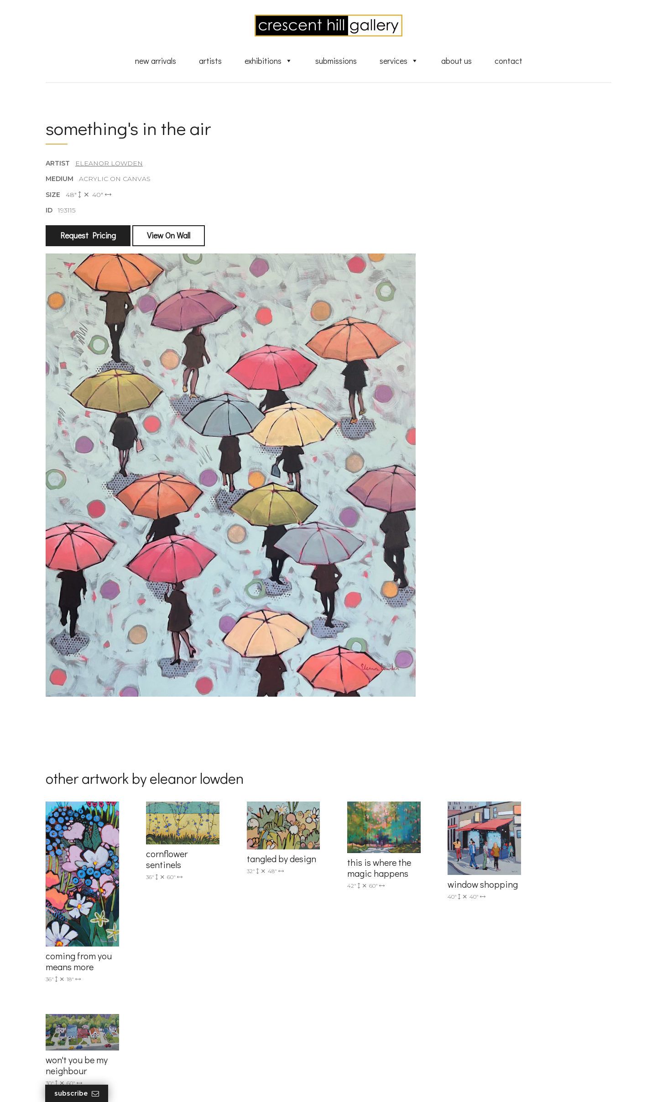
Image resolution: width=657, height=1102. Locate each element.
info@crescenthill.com (229, 956)
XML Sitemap (364, 1044)
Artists (210, 60)
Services (399, 60)
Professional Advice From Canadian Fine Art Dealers (398, 1000)
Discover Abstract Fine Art (383, 983)
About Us (456, 60)
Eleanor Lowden (109, 164)
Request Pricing (88, 235)
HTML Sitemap (366, 1057)
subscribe (518, 984)
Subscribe (77, 1093)
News (351, 1031)
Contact (508, 60)
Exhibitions (268, 60)
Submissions (336, 60)
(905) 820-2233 (217, 944)
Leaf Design (379, 1083)
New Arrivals (155, 60)
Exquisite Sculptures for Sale (387, 970)
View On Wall (168, 235)
